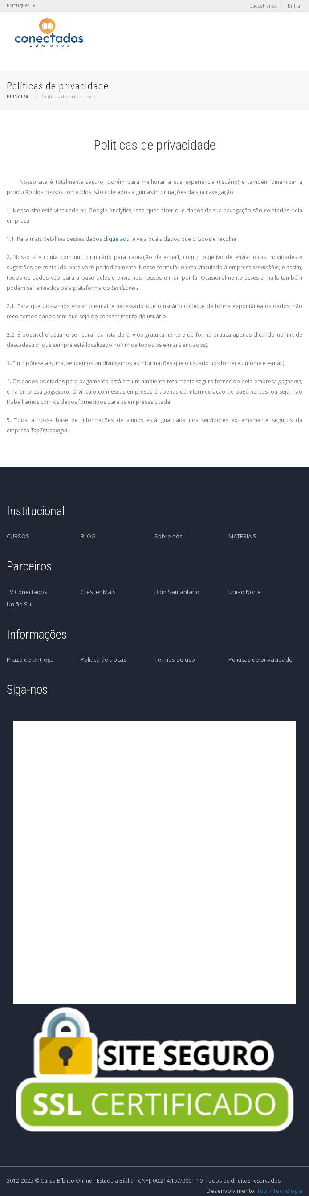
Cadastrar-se (263, 6)
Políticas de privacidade (260, 659)
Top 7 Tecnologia (279, 1191)
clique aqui (117, 239)
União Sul (20, 604)
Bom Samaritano (176, 592)
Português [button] (21, 5)
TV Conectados (27, 592)
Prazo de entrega (30, 659)
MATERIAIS (242, 536)
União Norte (244, 592)
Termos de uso (174, 659)
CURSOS (18, 536)
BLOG (88, 536)
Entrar (295, 6)
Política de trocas (103, 659)
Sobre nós (168, 536)
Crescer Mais (98, 592)
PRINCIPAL (19, 96)
